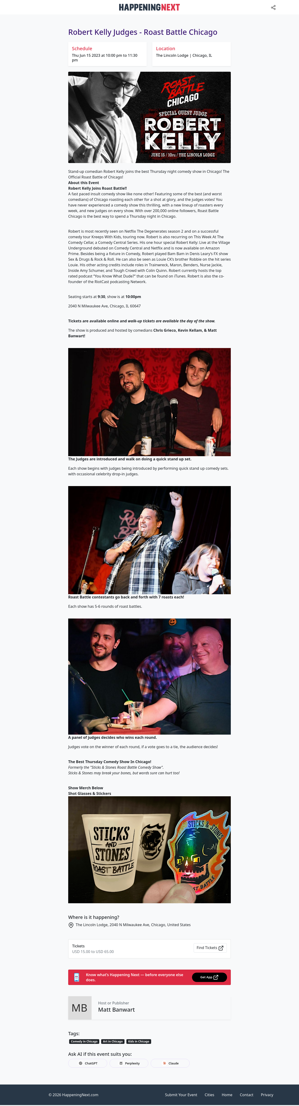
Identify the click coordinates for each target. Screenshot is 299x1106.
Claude (170, 1063)
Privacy (267, 1094)
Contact (246, 1094)
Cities (209, 1094)
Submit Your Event (181, 1094)
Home (227, 1094)
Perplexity (129, 1063)
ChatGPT (87, 1063)
